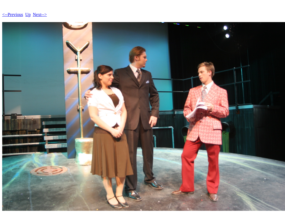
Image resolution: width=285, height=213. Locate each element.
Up (28, 14)
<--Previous (12, 14)
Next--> (40, 14)
